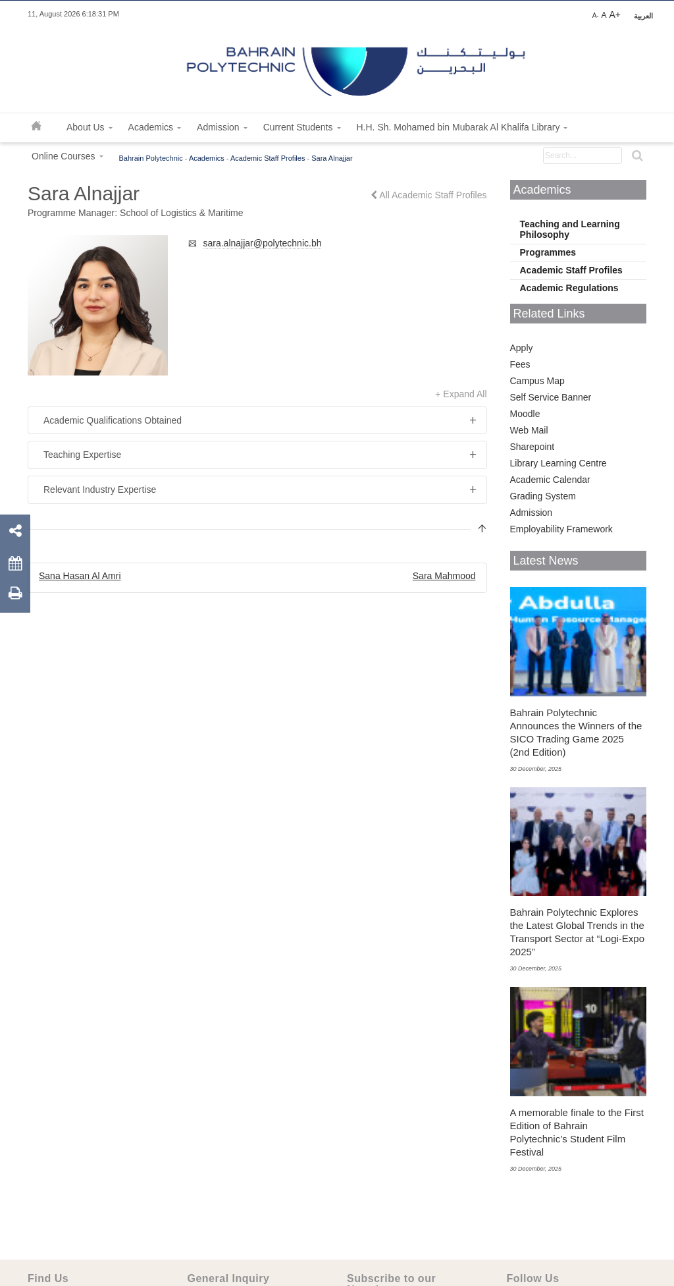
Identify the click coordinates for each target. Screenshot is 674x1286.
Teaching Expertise (82, 454)
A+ (615, 14)
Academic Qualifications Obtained (112, 420)
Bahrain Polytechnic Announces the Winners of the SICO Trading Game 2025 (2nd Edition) (576, 732)
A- (595, 15)
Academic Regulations (569, 288)
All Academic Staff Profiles (428, 195)
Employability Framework (561, 529)
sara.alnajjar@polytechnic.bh (262, 243)
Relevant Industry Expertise (99, 489)
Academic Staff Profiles (571, 270)
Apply (521, 348)
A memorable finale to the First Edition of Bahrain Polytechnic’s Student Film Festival (577, 1132)
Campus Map (537, 381)
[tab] (257, 420)
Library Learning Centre (558, 463)
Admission (531, 512)
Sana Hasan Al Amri (80, 576)
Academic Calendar (550, 479)
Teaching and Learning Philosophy (570, 229)
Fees (520, 364)
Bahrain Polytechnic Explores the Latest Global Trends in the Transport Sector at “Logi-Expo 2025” (577, 932)
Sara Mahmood (444, 576)
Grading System (543, 496)
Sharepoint (532, 446)
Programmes (548, 252)
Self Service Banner (551, 397)
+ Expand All (460, 394)
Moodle (525, 413)
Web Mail (529, 430)
